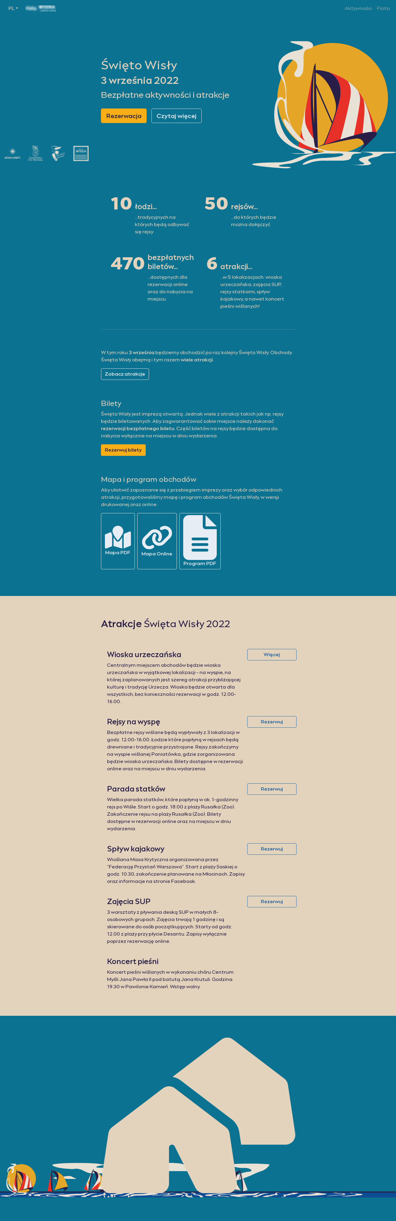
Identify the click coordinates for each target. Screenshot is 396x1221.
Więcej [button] (272, 654)
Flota (383, 8)
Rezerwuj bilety (123, 450)
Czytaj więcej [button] (176, 115)
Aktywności (358, 8)
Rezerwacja (123, 115)
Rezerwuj (272, 722)
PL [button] (11, 8)
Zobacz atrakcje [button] (125, 374)
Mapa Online (157, 541)
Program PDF (200, 541)
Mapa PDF (118, 540)
